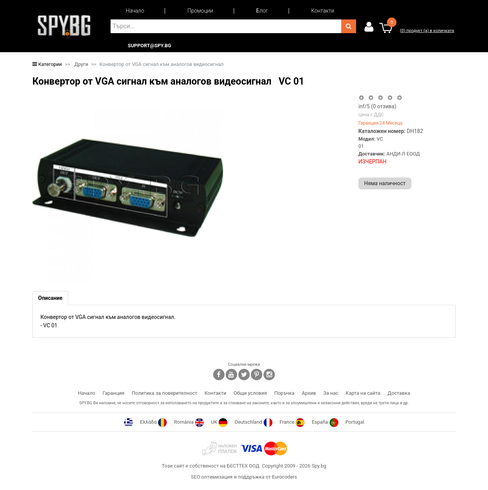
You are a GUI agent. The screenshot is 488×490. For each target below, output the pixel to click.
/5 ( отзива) (377, 106)
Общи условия (250, 393)
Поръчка (284, 393)
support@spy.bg (149, 45)
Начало (135, 11)
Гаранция (113, 393)
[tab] (50, 298)
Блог (262, 11)
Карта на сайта (363, 393)
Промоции (200, 11)
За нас (330, 393)
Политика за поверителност (164, 393)
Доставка (399, 393)
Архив (309, 393)
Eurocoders (284, 477)
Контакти (322, 11)
